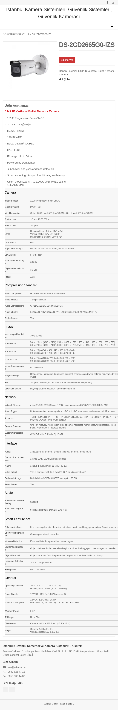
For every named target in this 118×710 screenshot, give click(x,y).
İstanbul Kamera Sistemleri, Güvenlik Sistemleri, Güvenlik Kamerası (59, 13)
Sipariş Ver (67, 59)
